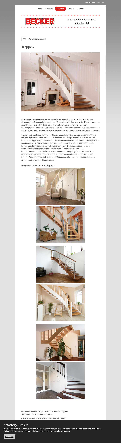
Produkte (60, 9)
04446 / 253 (100, 2)
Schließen (9, 437)
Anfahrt (80, 9)
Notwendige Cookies (16, 425)
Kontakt (71, 9)
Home (39, 9)
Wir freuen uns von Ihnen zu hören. (36, 414)
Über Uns (49, 9)
